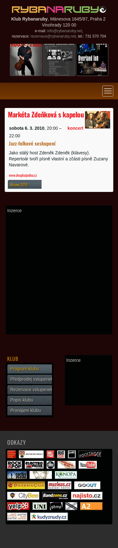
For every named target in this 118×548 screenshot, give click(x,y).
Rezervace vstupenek (31, 389)
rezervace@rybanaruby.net (53, 36)
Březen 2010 (19, 184)
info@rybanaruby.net (64, 31)
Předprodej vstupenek (31, 379)
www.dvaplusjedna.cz (23, 175)
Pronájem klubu (25, 410)
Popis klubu (21, 399)
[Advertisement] (59, 273)
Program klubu (24, 368)
